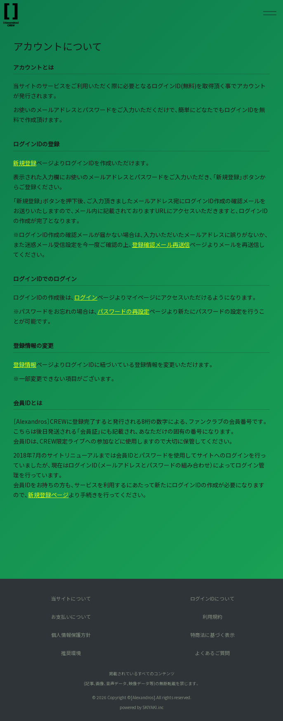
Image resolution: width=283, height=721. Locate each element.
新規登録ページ (48, 495)
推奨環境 (71, 652)
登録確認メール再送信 (161, 244)
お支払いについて (71, 616)
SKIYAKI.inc (153, 707)
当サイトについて (71, 598)
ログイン (85, 297)
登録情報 (24, 364)
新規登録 (24, 163)
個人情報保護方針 (71, 634)
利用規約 (212, 616)
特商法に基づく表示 (212, 634)
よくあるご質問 (212, 652)
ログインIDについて (212, 598)
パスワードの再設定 (123, 311)
